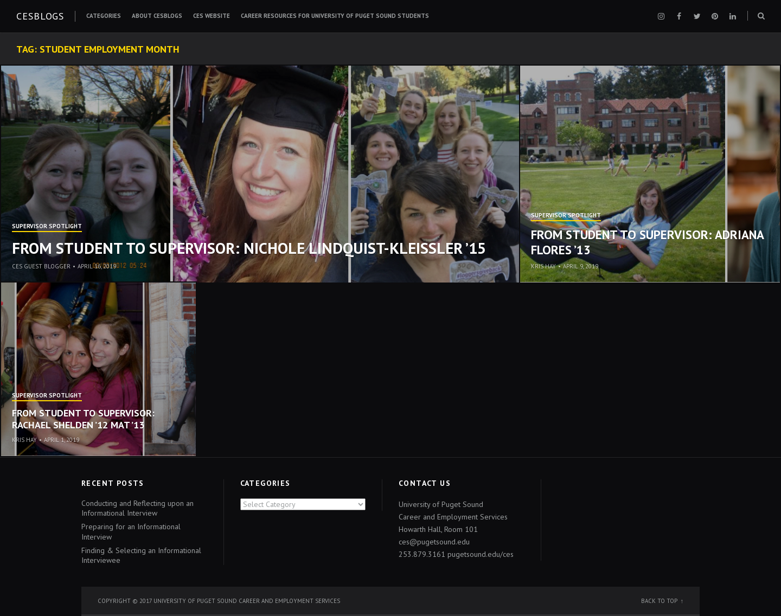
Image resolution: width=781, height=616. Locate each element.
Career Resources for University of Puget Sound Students (335, 16)
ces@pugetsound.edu (434, 542)
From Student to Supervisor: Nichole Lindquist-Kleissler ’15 (249, 248)
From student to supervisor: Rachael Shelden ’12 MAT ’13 (83, 419)
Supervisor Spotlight (47, 226)
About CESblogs (157, 16)
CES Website (211, 16)
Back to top (659, 601)
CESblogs (40, 16)
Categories (103, 16)
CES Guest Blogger (41, 266)
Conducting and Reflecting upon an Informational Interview (137, 508)
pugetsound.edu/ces (480, 554)
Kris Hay (543, 266)
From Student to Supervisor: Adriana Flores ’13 (647, 242)
